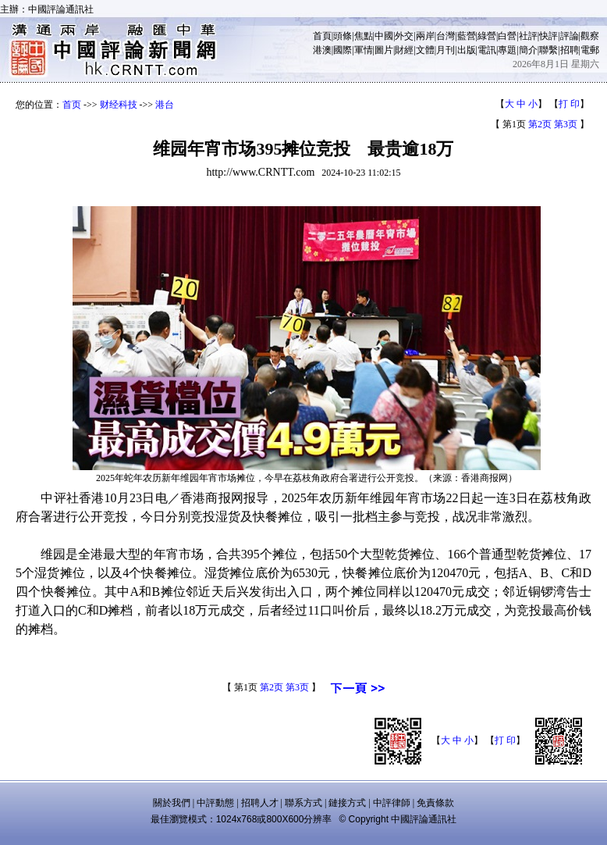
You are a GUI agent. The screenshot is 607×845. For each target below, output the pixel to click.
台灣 (445, 35)
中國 (383, 35)
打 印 (569, 103)
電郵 (589, 50)
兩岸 (425, 35)
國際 (342, 50)
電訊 (486, 50)
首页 (71, 104)
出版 (466, 50)
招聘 (569, 50)
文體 (425, 50)
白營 (507, 35)
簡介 (528, 50)
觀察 (589, 35)
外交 (404, 35)
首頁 (322, 35)
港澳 (322, 50)
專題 (507, 50)
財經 (404, 50)
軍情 (363, 50)
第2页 (540, 124)
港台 (164, 104)
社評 (528, 35)
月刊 (445, 50)
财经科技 (118, 104)
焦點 (363, 35)
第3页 (565, 124)
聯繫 (548, 50)
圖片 (383, 50)
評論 (569, 35)
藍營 (466, 35)
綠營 (486, 35)
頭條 (342, 35)
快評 (548, 35)
